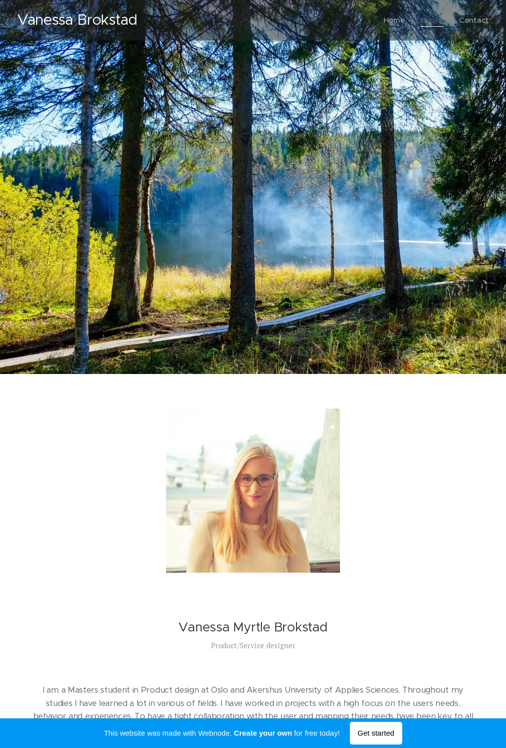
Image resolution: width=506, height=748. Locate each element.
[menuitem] (395, 20)
